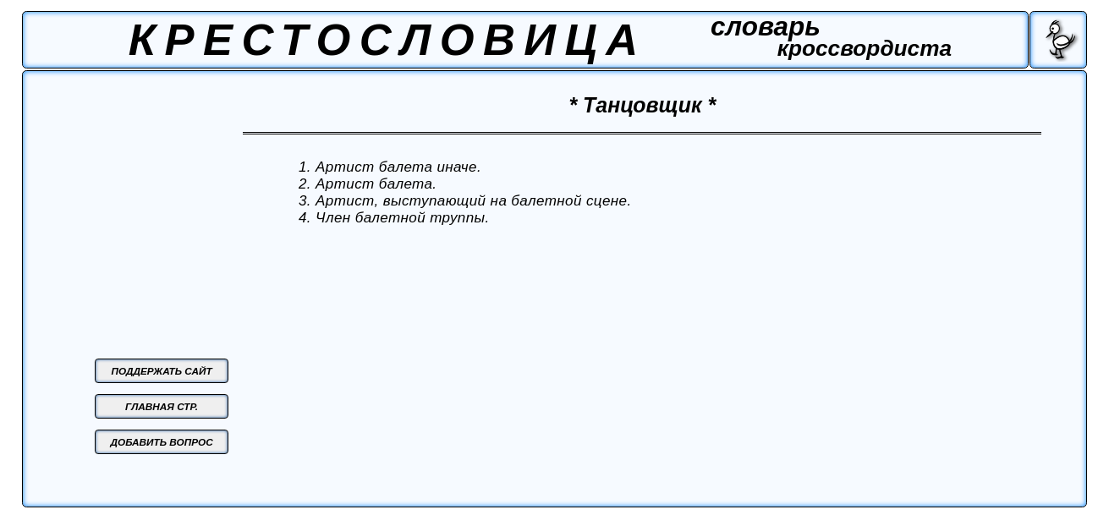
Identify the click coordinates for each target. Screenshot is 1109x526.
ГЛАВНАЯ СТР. (161, 406)
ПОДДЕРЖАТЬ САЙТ (161, 370)
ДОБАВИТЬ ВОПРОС (161, 441)
